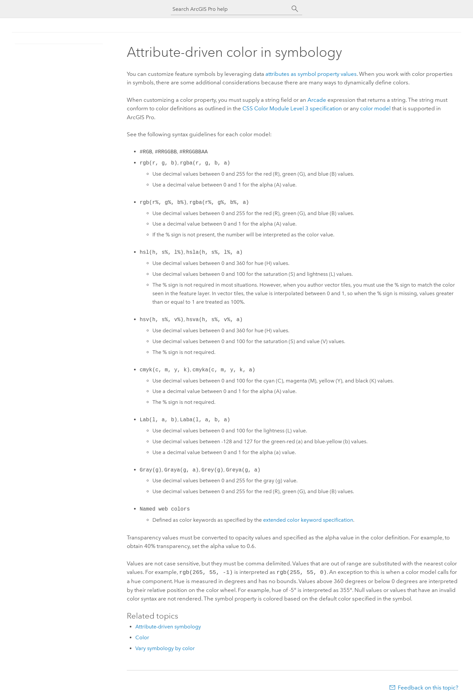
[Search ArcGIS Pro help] (230, 9)
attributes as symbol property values (311, 74)
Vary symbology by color (165, 648)
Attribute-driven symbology (168, 626)
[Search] (295, 9)
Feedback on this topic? (428, 687)
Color (142, 637)
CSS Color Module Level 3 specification (292, 108)
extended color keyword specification (308, 520)
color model (375, 108)
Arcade (316, 100)
